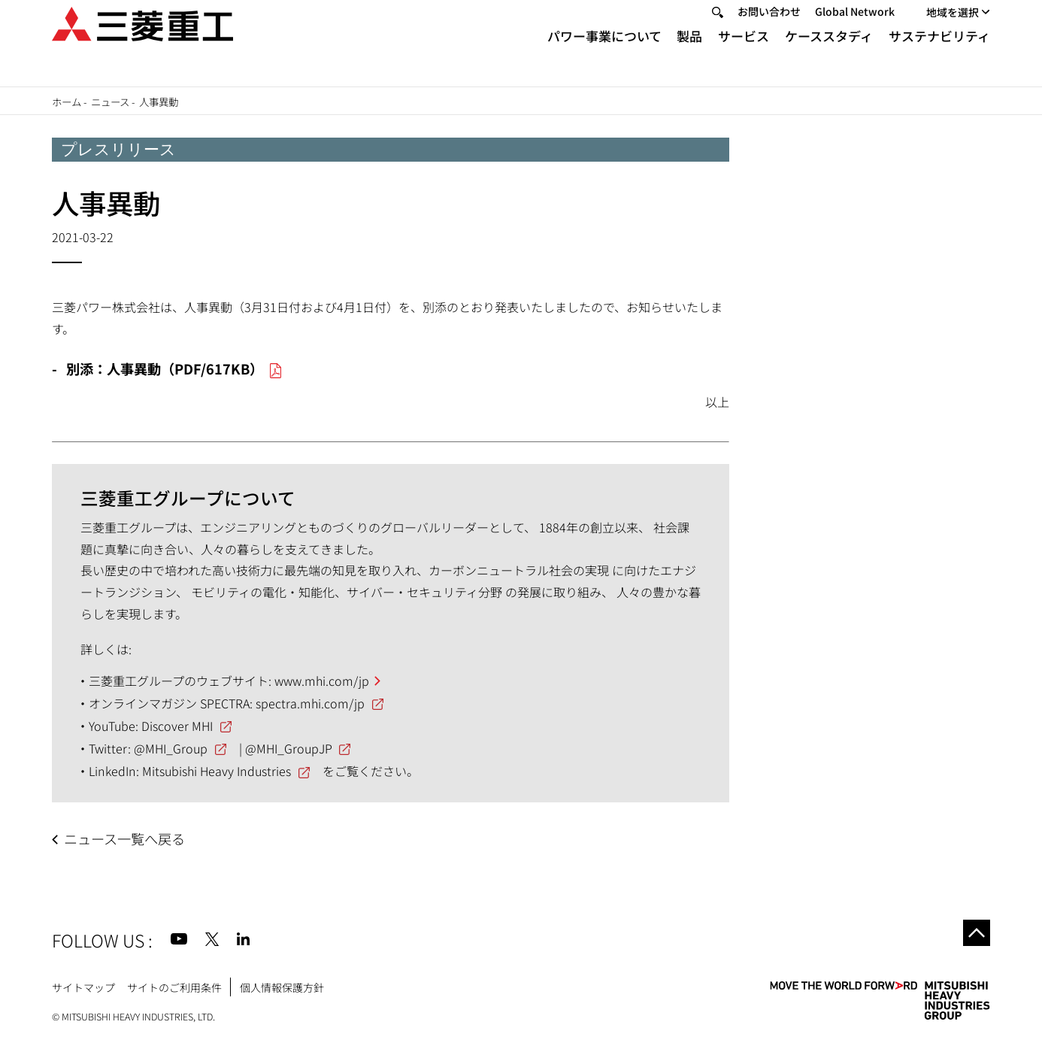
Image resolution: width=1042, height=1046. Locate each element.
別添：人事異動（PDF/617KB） (164, 368)
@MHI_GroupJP (288, 748)
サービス (743, 54)
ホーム (66, 101)
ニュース (110, 101)
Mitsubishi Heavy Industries (216, 771)
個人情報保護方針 (282, 987)
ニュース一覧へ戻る (124, 838)
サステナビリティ (939, 54)
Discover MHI (177, 726)
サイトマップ (83, 987)
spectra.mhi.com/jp (310, 703)
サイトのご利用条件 (174, 987)
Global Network (855, 30)
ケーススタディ (829, 54)
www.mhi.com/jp (321, 681)
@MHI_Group (170, 748)
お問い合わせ (769, 30)
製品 (689, 54)
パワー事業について (604, 54)
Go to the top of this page (973, 937)
